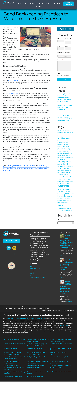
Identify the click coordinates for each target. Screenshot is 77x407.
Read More (62, 255)
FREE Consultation (68, 3)
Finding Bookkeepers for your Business (38, 357)
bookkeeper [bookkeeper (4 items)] (60, 136)
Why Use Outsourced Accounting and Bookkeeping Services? (14, 357)
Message (60, 59)
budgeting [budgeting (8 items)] (60, 155)
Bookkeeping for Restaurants (35, 376)
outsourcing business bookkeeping (26, 167)
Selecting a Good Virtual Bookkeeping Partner (60, 349)
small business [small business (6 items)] (61, 202)
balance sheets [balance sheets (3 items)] (67, 134)
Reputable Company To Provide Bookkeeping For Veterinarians (12, 353)
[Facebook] (8, 254)
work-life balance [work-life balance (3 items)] (67, 210)
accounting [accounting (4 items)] (59, 130)
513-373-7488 (11, 241)
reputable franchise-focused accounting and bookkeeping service (26, 318)
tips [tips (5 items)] (63, 210)
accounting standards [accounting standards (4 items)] (68, 132)
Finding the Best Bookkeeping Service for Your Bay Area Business (37, 344)
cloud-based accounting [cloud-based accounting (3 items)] (69, 157)
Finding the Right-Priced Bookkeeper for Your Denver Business (60, 340)
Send (64, 79)
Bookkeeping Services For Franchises (60, 372)
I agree (60, 75)
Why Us (41, 3)
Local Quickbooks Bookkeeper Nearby (61, 344)
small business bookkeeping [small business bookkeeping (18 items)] (64, 205)
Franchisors (33, 3)
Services (32, 270)
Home (19, 3)
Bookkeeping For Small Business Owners (13, 377)
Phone (67, 46)
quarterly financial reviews (10, 169)
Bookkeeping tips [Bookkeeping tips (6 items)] (67, 153)
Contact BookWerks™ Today (37, 277)
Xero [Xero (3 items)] (71, 210)
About (24, 3)
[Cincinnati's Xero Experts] (8, 247)
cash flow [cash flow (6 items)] (66, 155)
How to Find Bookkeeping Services (60, 357)
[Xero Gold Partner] (14, 247)
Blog (58, 3)
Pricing (48, 3)
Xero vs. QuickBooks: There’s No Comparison (59, 362)
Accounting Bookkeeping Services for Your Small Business (60, 366)
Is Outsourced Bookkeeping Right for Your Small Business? (37, 362)
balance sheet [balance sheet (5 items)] (60, 134)
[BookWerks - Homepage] (8, 3)
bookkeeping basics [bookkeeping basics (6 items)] (62, 142)
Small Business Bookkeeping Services (14, 339)
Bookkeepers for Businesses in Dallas (14, 344)
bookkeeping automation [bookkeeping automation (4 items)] (63, 140)
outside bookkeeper (13, 80)
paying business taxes (43, 167)
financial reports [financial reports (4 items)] (61, 172)
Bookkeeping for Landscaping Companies (58, 353)
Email (59, 46)
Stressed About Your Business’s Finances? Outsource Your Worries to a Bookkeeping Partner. (66, 287)
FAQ (54, 3)
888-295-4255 (65, 29)
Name (59, 38)
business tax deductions (29, 165)
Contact (38, 6)
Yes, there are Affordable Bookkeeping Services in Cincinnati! (38, 340)
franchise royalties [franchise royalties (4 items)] (69, 181)
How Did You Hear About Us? (63, 53)
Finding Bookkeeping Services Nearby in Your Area (14, 372)
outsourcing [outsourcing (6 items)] (60, 192)
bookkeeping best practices (14, 165)
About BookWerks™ (35, 268)
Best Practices (64, 325)
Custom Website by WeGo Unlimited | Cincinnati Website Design (58, 310)
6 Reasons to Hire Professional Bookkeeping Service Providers (35, 366)
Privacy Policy (32, 308)
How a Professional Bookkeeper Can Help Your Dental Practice (37, 353)
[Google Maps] (11, 258)
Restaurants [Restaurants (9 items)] (67, 200)
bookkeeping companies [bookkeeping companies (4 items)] (62, 144)
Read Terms (66, 75)
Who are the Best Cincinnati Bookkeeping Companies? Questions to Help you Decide (15, 367)
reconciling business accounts (27, 169)
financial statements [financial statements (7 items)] (63, 173)
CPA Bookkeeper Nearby (10, 348)
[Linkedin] (14, 254)
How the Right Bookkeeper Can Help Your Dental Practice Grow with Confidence (66, 264)
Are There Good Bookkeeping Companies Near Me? (12, 362)
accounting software (12, 93)
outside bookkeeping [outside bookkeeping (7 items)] (63, 183)
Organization (68, 39)
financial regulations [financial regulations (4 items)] (66, 170)
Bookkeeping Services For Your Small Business (37, 372)
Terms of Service (42, 308)
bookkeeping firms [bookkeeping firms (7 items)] (63, 146)
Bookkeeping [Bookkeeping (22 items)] (63, 138)
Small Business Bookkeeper (34, 348)
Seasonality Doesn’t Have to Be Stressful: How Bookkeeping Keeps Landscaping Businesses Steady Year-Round (65, 97)
